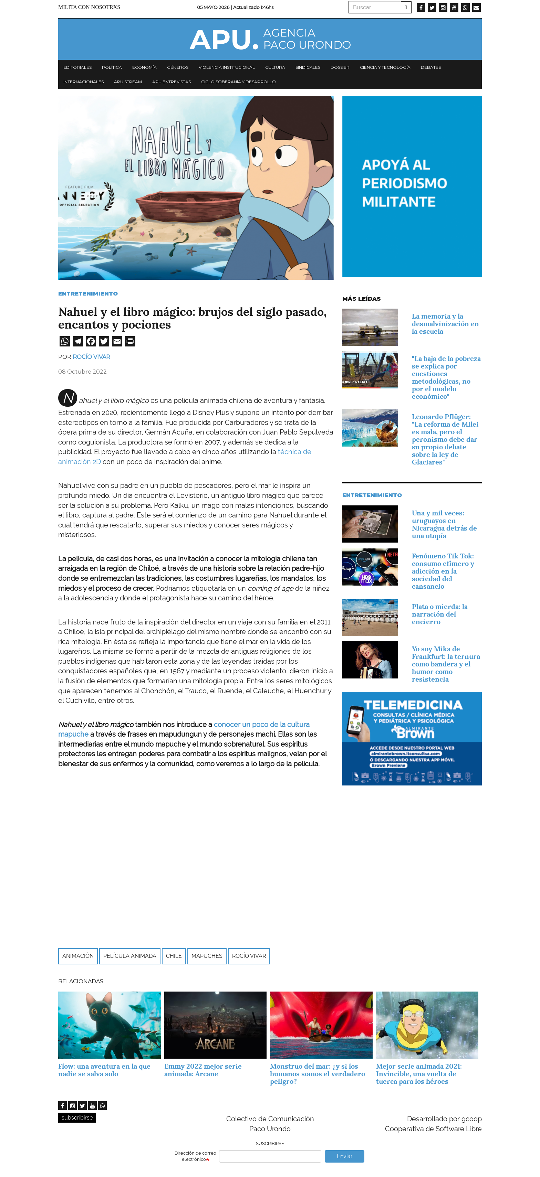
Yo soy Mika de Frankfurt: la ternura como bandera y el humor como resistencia (446, 664)
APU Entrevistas (171, 81)
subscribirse (77, 1117)
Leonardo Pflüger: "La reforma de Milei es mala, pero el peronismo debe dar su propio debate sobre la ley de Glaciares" (445, 439)
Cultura (275, 67)
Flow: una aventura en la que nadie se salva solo (104, 1070)
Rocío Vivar (91, 357)
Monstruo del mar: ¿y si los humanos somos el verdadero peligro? (317, 1074)
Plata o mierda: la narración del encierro (440, 614)
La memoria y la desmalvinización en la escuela (445, 324)
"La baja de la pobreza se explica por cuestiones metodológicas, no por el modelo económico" (446, 377)
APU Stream (128, 81)
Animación (78, 956)
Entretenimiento (88, 293)
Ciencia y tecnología (385, 67)
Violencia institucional (227, 67)
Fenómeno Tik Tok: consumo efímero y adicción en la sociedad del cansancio (443, 571)
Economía (144, 67)
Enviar (345, 1156)
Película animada (129, 956)
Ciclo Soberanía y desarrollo (238, 81)
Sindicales (307, 67)
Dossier (340, 67)
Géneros (177, 67)
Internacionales (83, 81)
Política (112, 67)
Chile (174, 956)
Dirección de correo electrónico (195, 1156)
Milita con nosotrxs (89, 7)
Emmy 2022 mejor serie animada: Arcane (203, 1070)
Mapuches (206, 956)
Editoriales (77, 67)
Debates (431, 67)
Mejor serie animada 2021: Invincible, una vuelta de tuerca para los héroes (419, 1074)
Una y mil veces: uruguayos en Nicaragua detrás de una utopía (444, 524)
